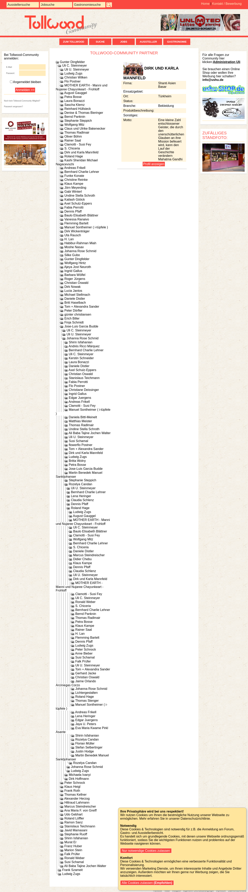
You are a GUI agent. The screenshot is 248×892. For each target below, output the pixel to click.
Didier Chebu (82, 559)
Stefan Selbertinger (88, 747)
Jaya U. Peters (85, 724)
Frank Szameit (72, 870)
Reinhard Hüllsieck (77, 108)
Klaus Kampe (73, 183)
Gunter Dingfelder (72, 62)
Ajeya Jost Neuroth (77, 267)
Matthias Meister (80, 421)
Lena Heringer (81, 496)
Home (205, 3)
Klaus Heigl (72, 786)
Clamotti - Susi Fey (77, 144)
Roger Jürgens (74, 278)
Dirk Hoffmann (79, 778)
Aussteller (149, 41)
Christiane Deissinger (84, 389)
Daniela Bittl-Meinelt (83, 417)
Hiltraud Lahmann (76, 802)
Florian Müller (84, 743)
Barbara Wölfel (74, 275)
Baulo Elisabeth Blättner (81, 215)
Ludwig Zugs (73, 73)
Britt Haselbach (75, 302)
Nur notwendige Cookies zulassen (146, 850)
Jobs (123, 41)
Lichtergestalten (86, 692)
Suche (100, 41)
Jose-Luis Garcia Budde (81, 326)
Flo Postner (72, 81)
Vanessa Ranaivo (76, 219)
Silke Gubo (72, 255)
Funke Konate (74, 175)
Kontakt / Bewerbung (227, 3)
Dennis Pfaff (73, 211)
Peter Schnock (85, 649)
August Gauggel (75, 93)
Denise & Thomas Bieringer (83, 112)
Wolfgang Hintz (75, 263)
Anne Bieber (84, 653)
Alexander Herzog (77, 798)
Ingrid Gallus (73, 271)
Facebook (157, 891)
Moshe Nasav (74, 247)
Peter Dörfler (73, 310)
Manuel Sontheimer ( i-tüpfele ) (86, 227)
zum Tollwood (73, 41)
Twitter (167, 891)
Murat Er (70, 842)
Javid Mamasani (75, 830)
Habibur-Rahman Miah (80, 243)
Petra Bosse (73, 97)
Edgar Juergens (80, 397)
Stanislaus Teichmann (84, 378)
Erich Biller (71, 318)
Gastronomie (176, 41)
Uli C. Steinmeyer (74, 65)
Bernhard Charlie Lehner (81, 171)
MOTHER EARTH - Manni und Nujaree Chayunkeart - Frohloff (79, 586)
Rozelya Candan (80, 484)
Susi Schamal (78, 441)
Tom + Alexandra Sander (81, 306)
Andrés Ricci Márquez (84, 346)
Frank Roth (72, 790)
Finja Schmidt (74, 322)
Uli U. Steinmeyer (76, 69)
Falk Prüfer (83, 661)
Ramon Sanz (73, 822)
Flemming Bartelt (76, 223)
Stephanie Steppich (78, 120)
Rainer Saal (72, 140)
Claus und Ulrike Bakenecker (84, 128)
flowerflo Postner (80, 445)
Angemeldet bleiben (25, 82)
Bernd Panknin (74, 116)
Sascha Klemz (74, 104)
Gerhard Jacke (85, 673)
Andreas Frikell (75, 167)
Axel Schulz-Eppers (78, 203)
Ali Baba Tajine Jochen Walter (90, 433)
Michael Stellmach (77, 294)
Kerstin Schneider (81, 358)
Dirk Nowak (72, 286)
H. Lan (69, 239)
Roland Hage (73, 156)
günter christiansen (77, 314)
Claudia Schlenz (82, 500)
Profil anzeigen (153, 164)
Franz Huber (73, 846)
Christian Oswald (76, 282)
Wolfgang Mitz (74, 124)
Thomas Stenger (87, 700)
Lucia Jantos (73, 290)
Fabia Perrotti (73, 207)
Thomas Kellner (75, 794)
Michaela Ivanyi (79, 774)
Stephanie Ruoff (75, 834)
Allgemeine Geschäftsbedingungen (198, 891)
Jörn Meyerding (75, 187)
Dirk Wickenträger (76, 231)
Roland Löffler (74, 818)
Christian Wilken (75, 77)
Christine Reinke (75, 179)
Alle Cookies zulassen (147, 882)
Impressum (221, 891)
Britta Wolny (77, 460)
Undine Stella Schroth (79, 195)
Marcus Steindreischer (89, 555)
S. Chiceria (72, 148)
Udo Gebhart (73, 814)
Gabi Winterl (73, 191)
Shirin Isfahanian (80, 342)
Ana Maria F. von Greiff (80, 810)
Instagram (176, 891)
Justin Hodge (84, 751)
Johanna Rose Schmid (80, 251)
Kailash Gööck (74, 199)
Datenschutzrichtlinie (237, 891)
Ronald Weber (85, 602)
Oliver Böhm (73, 136)
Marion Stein (73, 850)
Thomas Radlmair (76, 132)
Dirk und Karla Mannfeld (81, 152)
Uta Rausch (72, 235)
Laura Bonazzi (74, 100)
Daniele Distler (74, 298)
